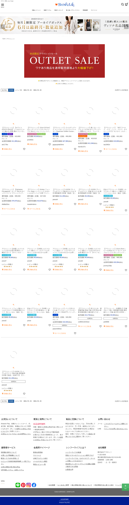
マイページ (37, 455)
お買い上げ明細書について (10, 455)
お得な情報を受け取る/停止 (10, 467)
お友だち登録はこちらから (65, 83)
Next (126, 26)
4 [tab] (63, 36)
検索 (122, 4)
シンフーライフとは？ (76, 448)
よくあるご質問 (63, 485)
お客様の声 (69, 469)
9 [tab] (71, 36)
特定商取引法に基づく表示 (104, 485)
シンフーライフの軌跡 (73, 452)
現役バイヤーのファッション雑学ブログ (79, 455)
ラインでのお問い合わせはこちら (116, 429)
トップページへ (121, 485)
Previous (2, 26)
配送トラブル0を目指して (10, 458)
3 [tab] (61, 36)
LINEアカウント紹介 (40, 458)
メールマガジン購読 (40, 461)
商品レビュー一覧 (39, 464)
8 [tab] (69, 36)
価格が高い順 (37, 90)
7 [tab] (67, 36)
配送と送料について (43, 419)
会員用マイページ (42, 448)
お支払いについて (9, 419)
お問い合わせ (104, 419)
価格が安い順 (28, 90)
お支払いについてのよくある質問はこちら (16, 434)
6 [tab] (66, 36)
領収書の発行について (9, 452)
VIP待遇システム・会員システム (12, 470)
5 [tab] (64, 36)
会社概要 (102, 448)
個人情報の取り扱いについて (82, 485)
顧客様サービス (8, 448)
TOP (3, 39)
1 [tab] (58, 36)
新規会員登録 (38, 452)
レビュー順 (18, 90)
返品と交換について (75, 419)
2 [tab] (60, 36)
